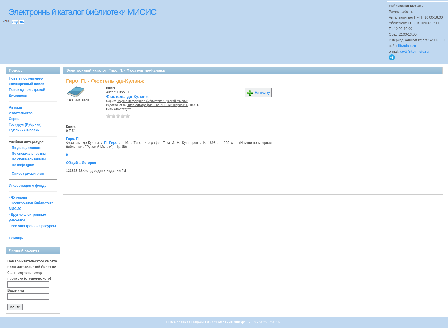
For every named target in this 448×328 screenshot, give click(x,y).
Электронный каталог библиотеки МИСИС (82, 12)
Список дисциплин (28, 174)
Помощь (16, 238)
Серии (14, 119)
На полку (258, 93)
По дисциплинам (26, 148)
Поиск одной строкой (27, 90)
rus (21, 22)
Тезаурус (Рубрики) (25, 125)
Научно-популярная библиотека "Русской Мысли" (152, 101)
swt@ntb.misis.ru (414, 52)
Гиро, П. (123, 92)
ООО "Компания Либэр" (226, 322)
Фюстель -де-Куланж (127, 96)
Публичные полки (24, 130)
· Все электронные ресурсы (32, 226)
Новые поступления (26, 78)
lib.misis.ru (407, 46)
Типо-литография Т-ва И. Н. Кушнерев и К (157, 105)
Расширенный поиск (26, 84)
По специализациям (29, 159)
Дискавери (18, 95)
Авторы (15, 107)
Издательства (21, 113)
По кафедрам (23, 165)
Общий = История (81, 163)
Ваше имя (15, 290)
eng (15, 22)
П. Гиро (110, 143)
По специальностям (29, 154)
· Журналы (18, 197)
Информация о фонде (27, 186)
